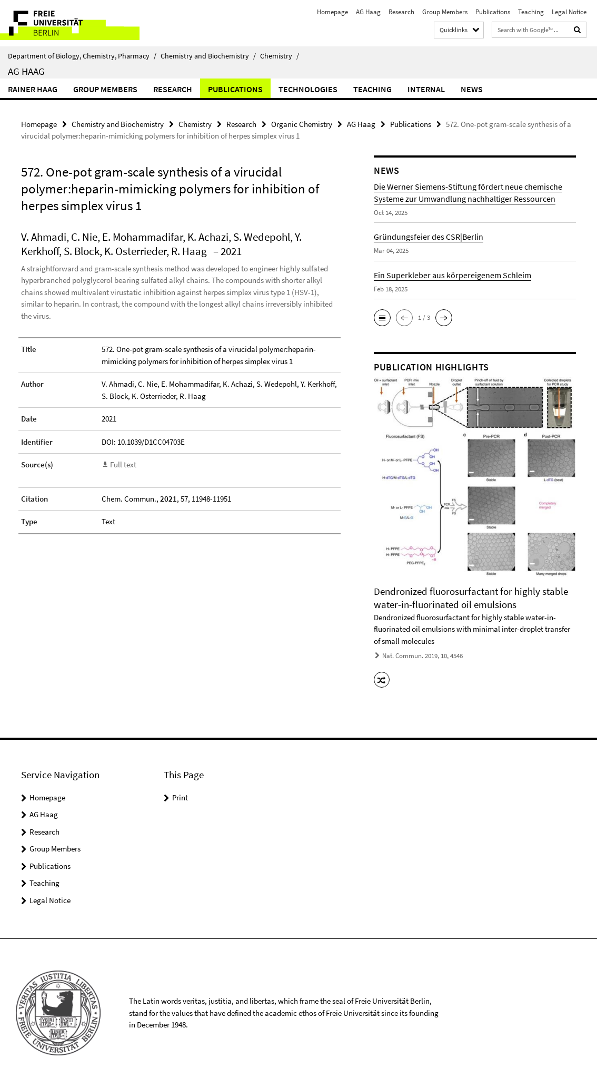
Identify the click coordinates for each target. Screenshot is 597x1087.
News (472, 89)
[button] (382, 317)
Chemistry (279, 56)
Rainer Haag (32, 89)
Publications (492, 11)
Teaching (531, 11)
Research (401, 11)
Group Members (444, 11)
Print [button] (180, 797)
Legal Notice (569, 11)
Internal (426, 89)
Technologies (307, 89)
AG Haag (368, 11)
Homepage (332, 11)
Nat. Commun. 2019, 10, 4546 (422, 655)
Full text (123, 464)
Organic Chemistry (301, 124)
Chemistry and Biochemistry (208, 56)
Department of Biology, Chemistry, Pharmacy (82, 56)
